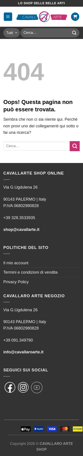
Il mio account (15, 263)
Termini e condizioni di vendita (30, 272)
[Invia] (74, 32)
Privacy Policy (16, 281)
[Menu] (8, 16)
